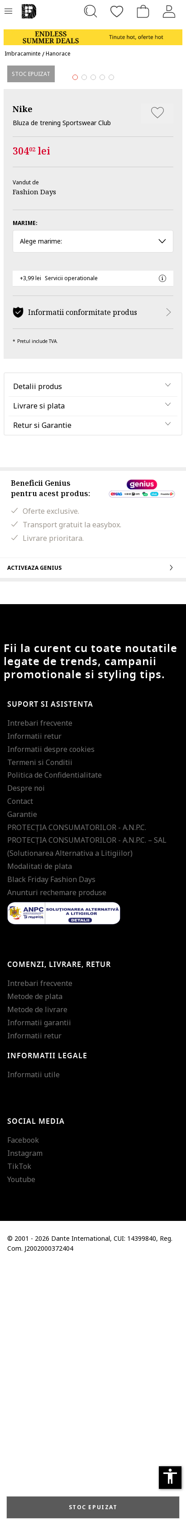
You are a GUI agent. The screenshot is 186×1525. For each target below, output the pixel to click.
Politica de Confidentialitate (54, 1034)
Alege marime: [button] (93, 500)
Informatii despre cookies (51, 1008)
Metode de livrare (37, 1268)
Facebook (23, 1399)
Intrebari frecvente (39, 982)
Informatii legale (47, 1314)
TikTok (19, 1425)
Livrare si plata (39, 665)
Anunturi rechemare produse (56, 1151)
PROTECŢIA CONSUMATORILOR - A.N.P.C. (76, 1086)
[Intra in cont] (169, 11)
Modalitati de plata (39, 1125)
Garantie (22, 1073)
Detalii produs (37, 645)
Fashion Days (34, 450)
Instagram (25, 1412)
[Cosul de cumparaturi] (143, 11)
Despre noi (26, 1047)
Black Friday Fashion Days (51, 1138)
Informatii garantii (39, 1281)
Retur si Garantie (42, 684)
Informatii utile (33, 1333)
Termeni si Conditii (39, 1021)
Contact (20, 1060)
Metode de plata (34, 1255)
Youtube (21, 1438)
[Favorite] (117, 11)
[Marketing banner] (93, 33)
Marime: (25, 482)
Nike (23, 367)
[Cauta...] (90, 11)
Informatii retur (34, 995)
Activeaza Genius (93, 826)
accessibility (170, 1476)
